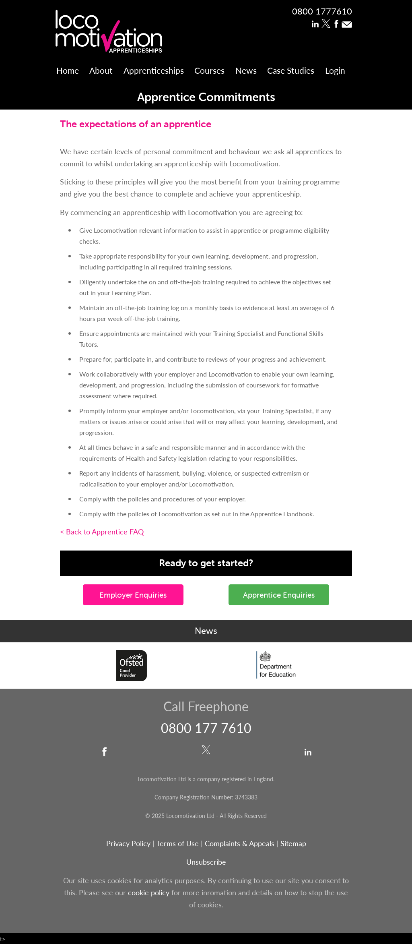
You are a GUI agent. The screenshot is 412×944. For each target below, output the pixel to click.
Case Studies (290, 70)
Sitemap (293, 843)
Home (67, 70)
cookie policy (148, 892)
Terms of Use (177, 843)
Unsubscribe (206, 862)
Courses (209, 70)
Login (335, 70)
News (246, 70)
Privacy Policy (128, 843)
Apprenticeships (154, 70)
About (101, 70)
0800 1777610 (322, 10)
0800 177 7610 (206, 727)
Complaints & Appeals (240, 843)
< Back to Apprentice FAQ (102, 531)
